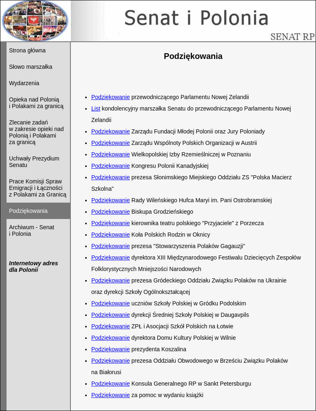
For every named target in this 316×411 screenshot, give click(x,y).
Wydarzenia (24, 83)
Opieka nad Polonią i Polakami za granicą (36, 102)
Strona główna (27, 50)
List (95, 108)
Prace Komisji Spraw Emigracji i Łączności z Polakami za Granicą (37, 188)
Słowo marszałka (30, 66)
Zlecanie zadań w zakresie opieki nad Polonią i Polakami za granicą (36, 132)
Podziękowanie (110, 97)
